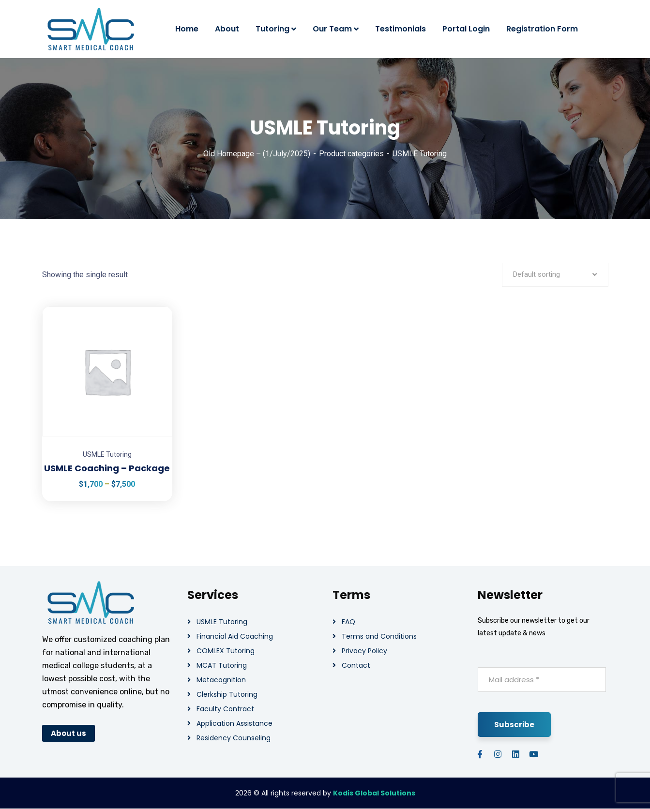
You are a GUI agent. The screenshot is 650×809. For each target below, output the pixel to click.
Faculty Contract (225, 709)
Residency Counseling (234, 738)
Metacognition (221, 680)
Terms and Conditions (379, 636)
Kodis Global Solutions (374, 793)
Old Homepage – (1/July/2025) (256, 153)
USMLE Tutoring (107, 454)
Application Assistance (234, 723)
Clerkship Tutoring (227, 694)
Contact (356, 665)
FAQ (348, 622)
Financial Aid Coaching (235, 636)
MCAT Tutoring (222, 665)
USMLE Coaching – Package (107, 468)
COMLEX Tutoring (226, 651)
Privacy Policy (364, 651)
